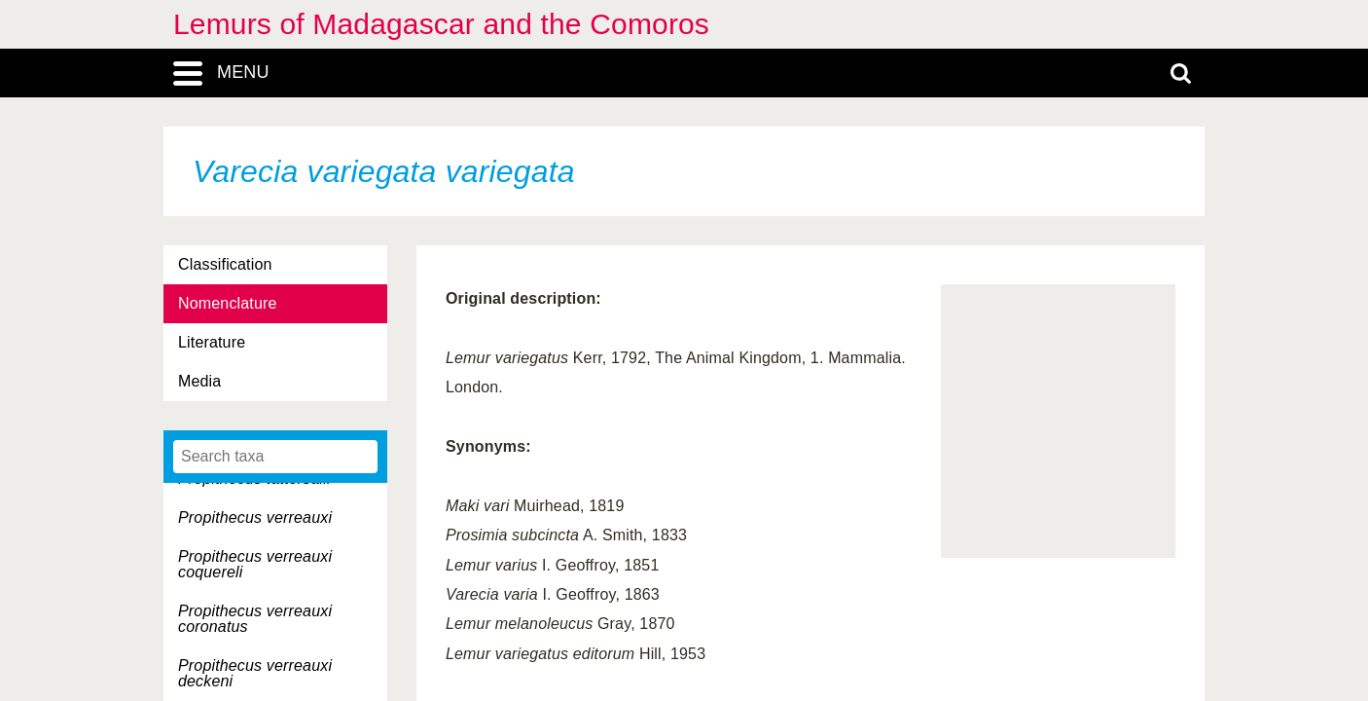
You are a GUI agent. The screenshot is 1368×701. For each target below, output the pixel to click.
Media (199, 381)
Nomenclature (227, 303)
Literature (211, 342)
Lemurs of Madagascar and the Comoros (441, 24)
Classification (225, 264)
